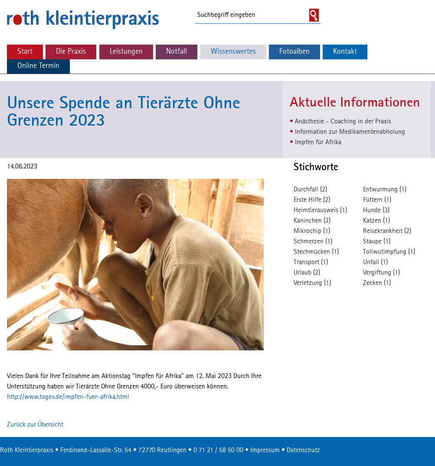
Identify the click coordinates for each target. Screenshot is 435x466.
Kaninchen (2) (312, 220)
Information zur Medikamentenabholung (350, 132)
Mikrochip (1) (312, 231)
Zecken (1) (377, 283)
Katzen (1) (376, 220)
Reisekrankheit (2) (387, 231)
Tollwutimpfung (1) (389, 252)
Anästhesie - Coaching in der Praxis (343, 121)
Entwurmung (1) (384, 189)
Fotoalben (294, 51)
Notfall (176, 51)
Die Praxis (71, 51)
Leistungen (126, 51)
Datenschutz (303, 450)
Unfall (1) (375, 262)
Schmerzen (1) (313, 241)
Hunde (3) (376, 210)
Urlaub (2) (307, 272)
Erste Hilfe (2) (312, 200)
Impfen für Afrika (318, 142)
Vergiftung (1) (381, 272)
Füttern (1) (377, 200)
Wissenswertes (233, 51)
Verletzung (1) (312, 283)
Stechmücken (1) (316, 252)
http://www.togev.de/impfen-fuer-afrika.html (68, 397)
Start (25, 51)
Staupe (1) (376, 241)
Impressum (265, 450)
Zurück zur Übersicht (35, 424)
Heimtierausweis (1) (320, 210)
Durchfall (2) (310, 189)
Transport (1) (311, 262)
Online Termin (38, 66)
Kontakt (345, 51)
